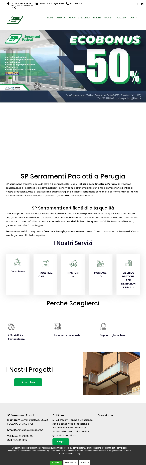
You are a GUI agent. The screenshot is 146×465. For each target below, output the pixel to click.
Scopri (60, 441)
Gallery (121, 18)
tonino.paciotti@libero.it (51, 3)
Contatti (134, 18)
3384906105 (20, 440)
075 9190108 (76, 3)
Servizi (97, 18)
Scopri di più (28, 382)
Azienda (60, 18)
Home (50, 18)
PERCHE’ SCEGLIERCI (79, 18)
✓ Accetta (56, 462)
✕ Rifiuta (85, 462)
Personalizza (70, 462)
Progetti (109, 18)
